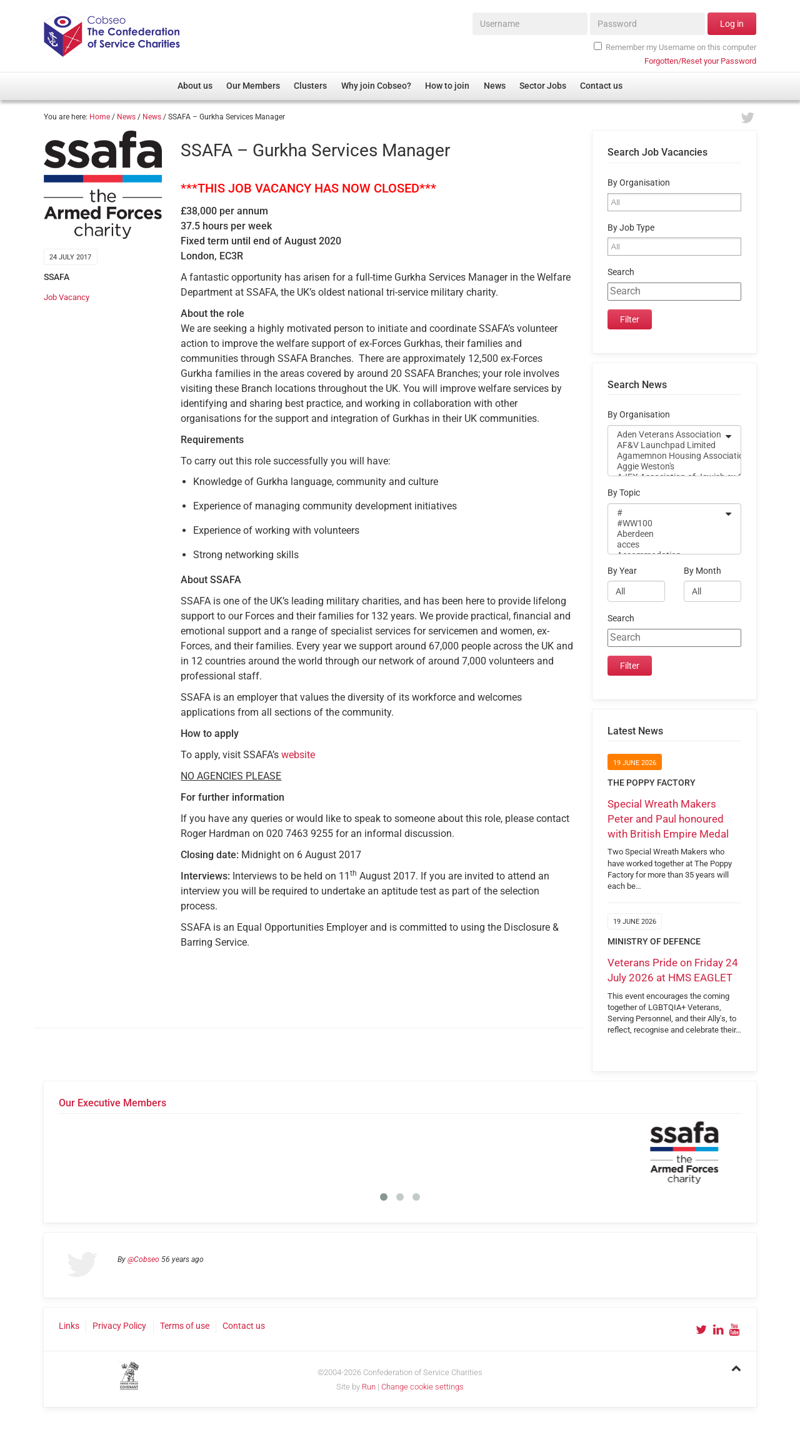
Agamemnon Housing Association (666, 456)
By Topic (624, 493)
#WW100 (666, 523)
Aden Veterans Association (666, 434)
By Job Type (631, 228)
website (298, 755)
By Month (702, 571)
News (126, 117)
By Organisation (639, 183)
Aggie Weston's (666, 466)
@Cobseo (143, 1259)
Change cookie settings (422, 1386)
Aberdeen (666, 534)
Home (99, 117)
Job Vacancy (66, 297)
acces (666, 544)
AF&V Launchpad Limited (666, 445)
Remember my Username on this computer (675, 47)
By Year (622, 571)
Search (621, 272)
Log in (732, 24)
